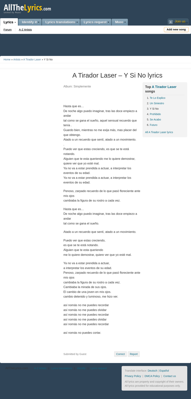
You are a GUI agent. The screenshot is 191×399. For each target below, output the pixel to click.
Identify (81, 368)
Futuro (153, 124)
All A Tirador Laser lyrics (159, 132)
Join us (180, 21)
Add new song (176, 29)
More (119, 22)
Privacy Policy (133, 376)
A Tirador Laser (32, 59)
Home (7, 59)
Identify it (29, 22)
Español (164, 370)
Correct (120, 354)
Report (134, 354)
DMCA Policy (152, 376)
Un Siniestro (157, 103)
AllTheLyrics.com (16, 368)
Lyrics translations (60, 22)
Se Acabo (155, 119)
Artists (17, 59)
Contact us (169, 376)
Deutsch (152, 370)
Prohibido (155, 114)
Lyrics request (95, 22)
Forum (8, 29)
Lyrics (8, 22)
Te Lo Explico (157, 97)
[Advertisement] (95, 44)
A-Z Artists (25, 29)
